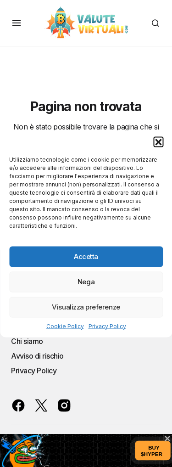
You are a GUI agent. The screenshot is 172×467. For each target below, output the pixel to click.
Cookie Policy (65, 325)
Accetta (86, 256)
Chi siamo (27, 341)
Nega (86, 281)
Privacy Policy (107, 325)
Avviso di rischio (37, 355)
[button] (158, 141)
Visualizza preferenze (86, 307)
